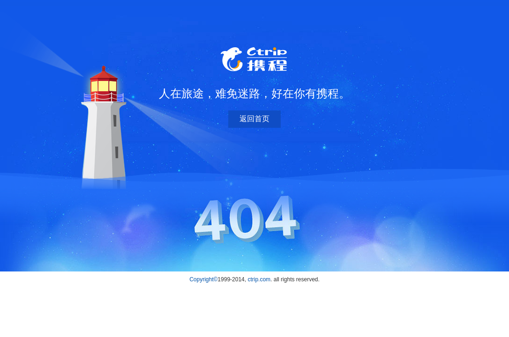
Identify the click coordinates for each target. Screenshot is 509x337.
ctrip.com (258, 279)
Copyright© (203, 279)
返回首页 (254, 119)
